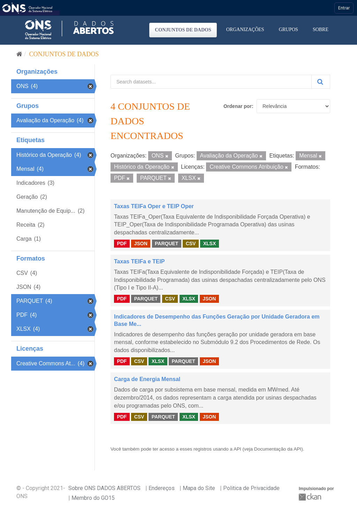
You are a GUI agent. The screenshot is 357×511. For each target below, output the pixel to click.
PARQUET (166, 243)
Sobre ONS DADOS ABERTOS (104, 488)
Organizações (245, 29)
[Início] (19, 54)
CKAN (310, 497)
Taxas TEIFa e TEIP (139, 261)
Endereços (162, 488)
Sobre (320, 29)
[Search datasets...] (211, 82)
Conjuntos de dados (183, 29)
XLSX (209, 243)
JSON (140, 243)
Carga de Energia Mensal (147, 379)
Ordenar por (237, 106)
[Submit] (320, 82)
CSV (191, 243)
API (237, 449)
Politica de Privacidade (251, 488)
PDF (122, 243)
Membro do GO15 (93, 498)
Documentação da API (277, 449)
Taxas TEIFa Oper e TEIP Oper (154, 206)
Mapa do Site (199, 488)
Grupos (288, 29)
